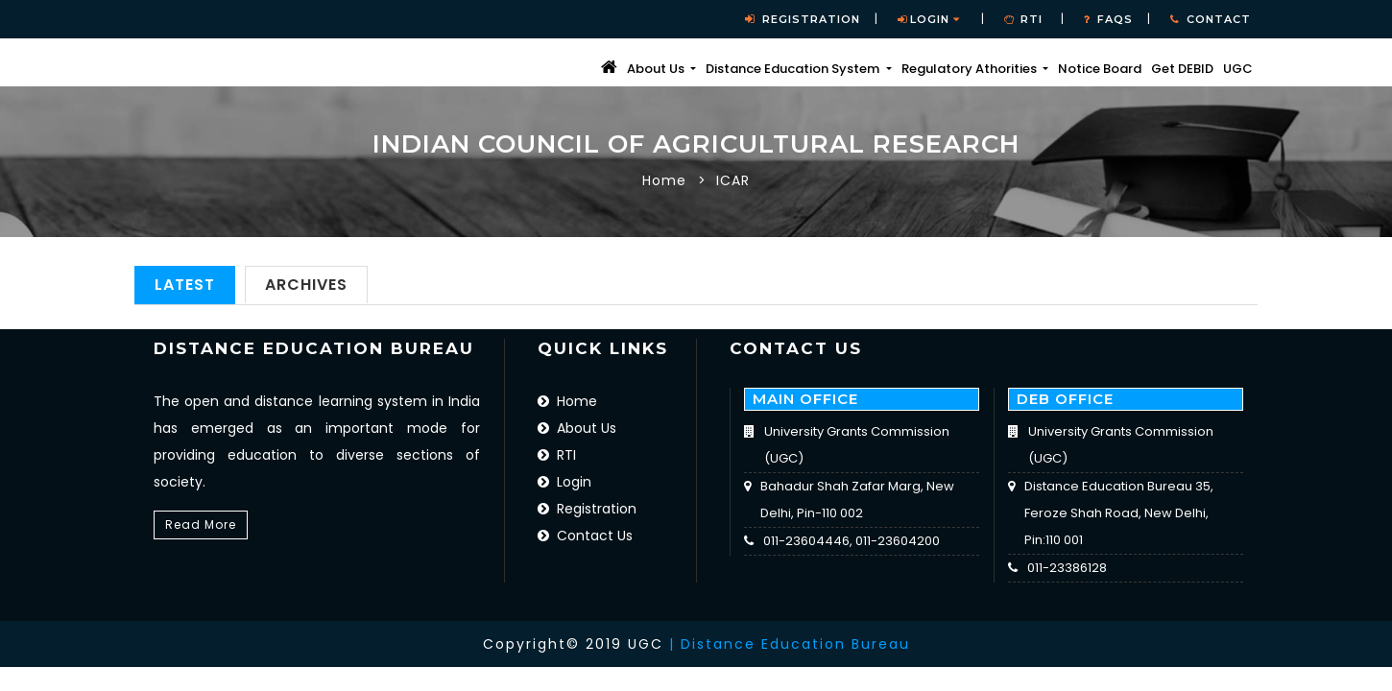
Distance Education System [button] (794, 69)
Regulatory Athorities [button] (970, 69)
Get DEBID (1182, 69)
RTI (557, 455)
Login (929, 19)
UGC (1238, 69)
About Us (577, 428)
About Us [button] (657, 69)
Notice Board (1099, 69)
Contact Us (585, 535)
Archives (306, 285)
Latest (185, 285)
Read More (200, 524)
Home (664, 180)
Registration (587, 508)
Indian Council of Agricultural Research (696, 144)
